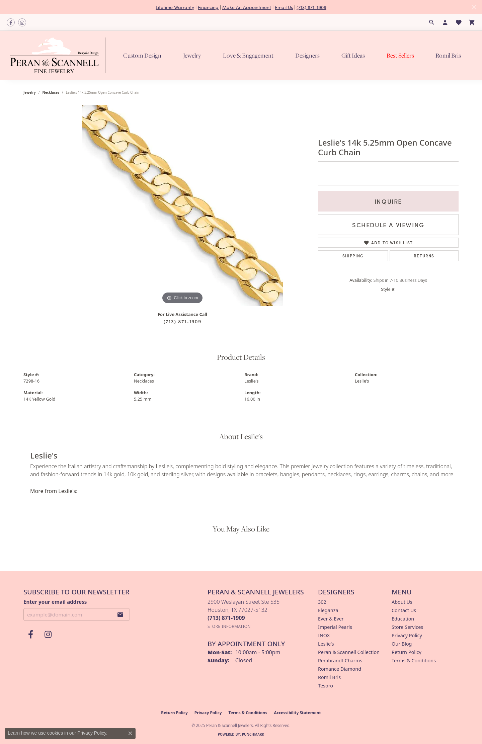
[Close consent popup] (130, 733)
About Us (402, 602)
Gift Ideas (353, 55)
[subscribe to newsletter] (120, 614)
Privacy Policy (407, 635)
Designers (307, 55)
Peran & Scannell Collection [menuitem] (349, 652)
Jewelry (192, 55)
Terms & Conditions (414, 660)
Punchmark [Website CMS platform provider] (253, 734)
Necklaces (51, 92)
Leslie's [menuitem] (326, 644)
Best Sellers (400, 55)
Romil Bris (448, 55)
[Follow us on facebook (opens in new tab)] (11, 22)
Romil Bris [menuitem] (329, 677)
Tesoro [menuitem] (325, 685)
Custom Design (142, 55)
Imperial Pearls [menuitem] (335, 627)
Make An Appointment (246, 7)
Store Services (407, 627)
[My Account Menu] (445, 22)
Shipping (353, 255)
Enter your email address (55, 601)
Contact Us (404, 610)
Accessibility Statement (297, 713)
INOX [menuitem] (324, 635)
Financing (208, 7)
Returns (424, 255)
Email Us (284, 7)
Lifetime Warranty (175, 7)
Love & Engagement (248, 55)
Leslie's (251, 381)
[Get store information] (229, 626)
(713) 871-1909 (311, 7)
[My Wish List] (458, 22)
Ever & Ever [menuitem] (331, 618)
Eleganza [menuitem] (328, 610)
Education (403, 618)
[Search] (431, 22)
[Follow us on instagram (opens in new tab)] (22, 22)
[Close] (474, 7)
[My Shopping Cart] (472, 22)
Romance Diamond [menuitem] (339, 669)
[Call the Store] (226, 618)
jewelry (29, 92)
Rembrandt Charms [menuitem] (340, 660)
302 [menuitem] (322, 602)
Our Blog (402, 644)
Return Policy (406, 652)
